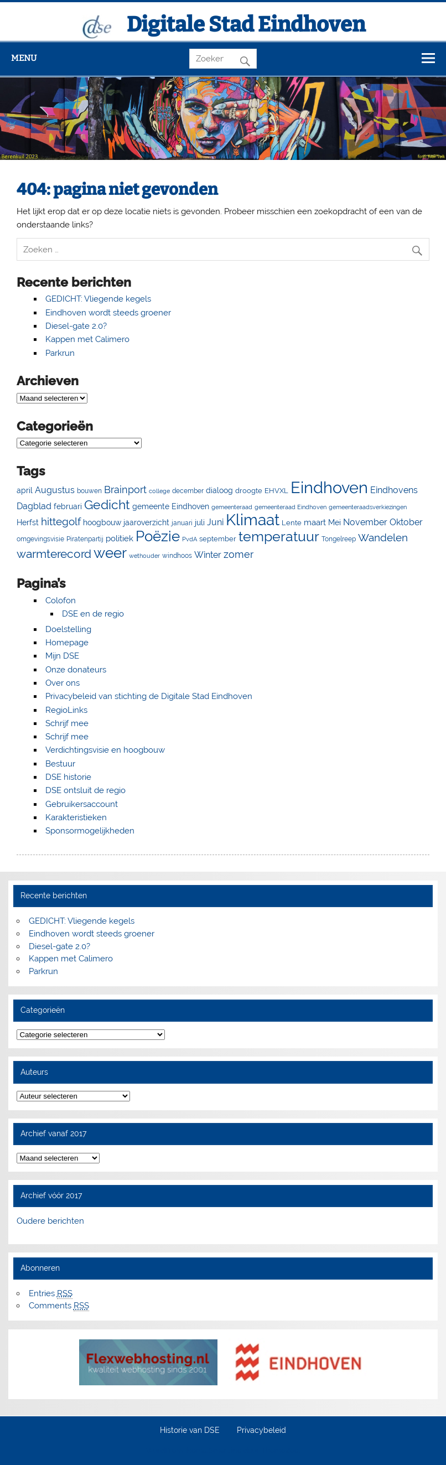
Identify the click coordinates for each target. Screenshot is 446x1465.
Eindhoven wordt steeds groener (108, 313)
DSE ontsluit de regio (85, 790)
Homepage (67, 643)
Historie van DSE (190, 1431)
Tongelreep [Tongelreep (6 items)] (338, 539)
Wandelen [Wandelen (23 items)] (383, 537)
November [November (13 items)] (365, 522)
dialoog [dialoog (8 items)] (219, 490)
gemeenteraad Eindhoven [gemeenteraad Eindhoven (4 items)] (290, 507)
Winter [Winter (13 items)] (207, 555)
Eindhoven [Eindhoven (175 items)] (329, 487)
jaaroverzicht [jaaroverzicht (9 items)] (146, 522)
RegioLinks (66, 710)
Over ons (62, 683)
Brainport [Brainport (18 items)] (125, 489)
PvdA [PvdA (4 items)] (189, 539)
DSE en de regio (93, 614)
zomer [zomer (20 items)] (238, 554)
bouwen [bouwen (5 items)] (89, 491)
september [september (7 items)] (217, 539)
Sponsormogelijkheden (89, 831)
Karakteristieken (76, 817)
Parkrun (60, 353)
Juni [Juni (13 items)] (215, 522)
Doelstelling (68, 629)
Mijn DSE (62, 656)
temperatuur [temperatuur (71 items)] (278, 537)
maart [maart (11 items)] (315, 522)
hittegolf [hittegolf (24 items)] (61, 521)
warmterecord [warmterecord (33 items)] (54, 554)
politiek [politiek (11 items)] (119, 538)
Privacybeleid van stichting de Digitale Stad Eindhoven (148, 696)
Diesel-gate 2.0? (76, 326)
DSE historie (68, 777)
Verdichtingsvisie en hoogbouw (105, 750)
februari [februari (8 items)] (68, 506)
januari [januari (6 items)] (182, 523)
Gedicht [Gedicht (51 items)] (107, 504)
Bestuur (60, 764)
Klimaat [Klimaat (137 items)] (252, 520)
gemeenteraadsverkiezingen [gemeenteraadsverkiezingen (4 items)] (368, 507)
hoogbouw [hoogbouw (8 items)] (102, 522)
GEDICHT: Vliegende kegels (98, 299)
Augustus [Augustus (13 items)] (55, 490)
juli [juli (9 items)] (200, 522)
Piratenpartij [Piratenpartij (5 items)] (84, 539)
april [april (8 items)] (25, 490)
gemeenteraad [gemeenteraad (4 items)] (231, 507)
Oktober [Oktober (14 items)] (406, 522)
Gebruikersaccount (81, 804)
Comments (59, 1306)
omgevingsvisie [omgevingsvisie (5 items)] (40, 539)
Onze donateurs (75, 670)
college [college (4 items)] (159, 491)
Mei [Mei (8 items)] (334, 522)
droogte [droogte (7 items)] (248, 490)
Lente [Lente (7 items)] (292, 523)
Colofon (60, 600)
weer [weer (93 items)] (110, 553)
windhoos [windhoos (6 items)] (177, 555)
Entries (50, 1293)
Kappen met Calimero (87, 339)
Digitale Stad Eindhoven (246, 24)
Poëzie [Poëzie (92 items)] (158, 536)
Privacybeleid (261, 1431)
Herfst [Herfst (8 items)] (28, 522)
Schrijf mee (67, 723)
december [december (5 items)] (188, 491)
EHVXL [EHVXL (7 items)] (276, 490)
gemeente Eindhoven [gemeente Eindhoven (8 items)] (170, 506)
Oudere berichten (50, 1221)
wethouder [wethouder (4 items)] (144, 555)
